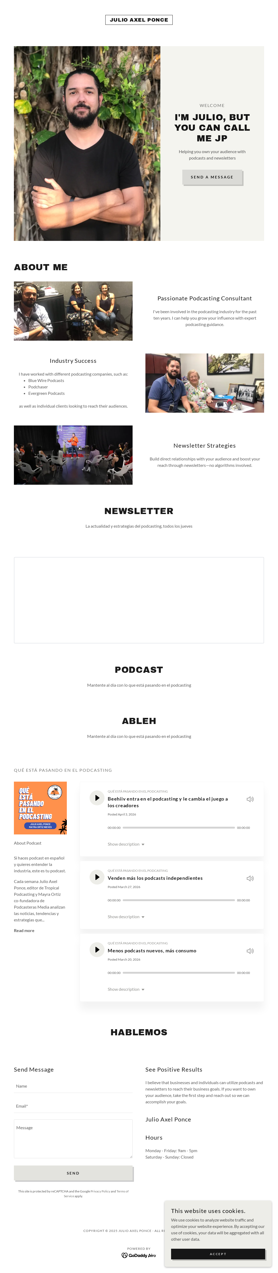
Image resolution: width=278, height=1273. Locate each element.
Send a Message (212, 177)
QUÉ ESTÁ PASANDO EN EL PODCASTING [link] (138, 791)
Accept (218, 1254)
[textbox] (73, 1086)
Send (73, 1173)
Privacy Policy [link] (100, 1191)
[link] (139, 19)
